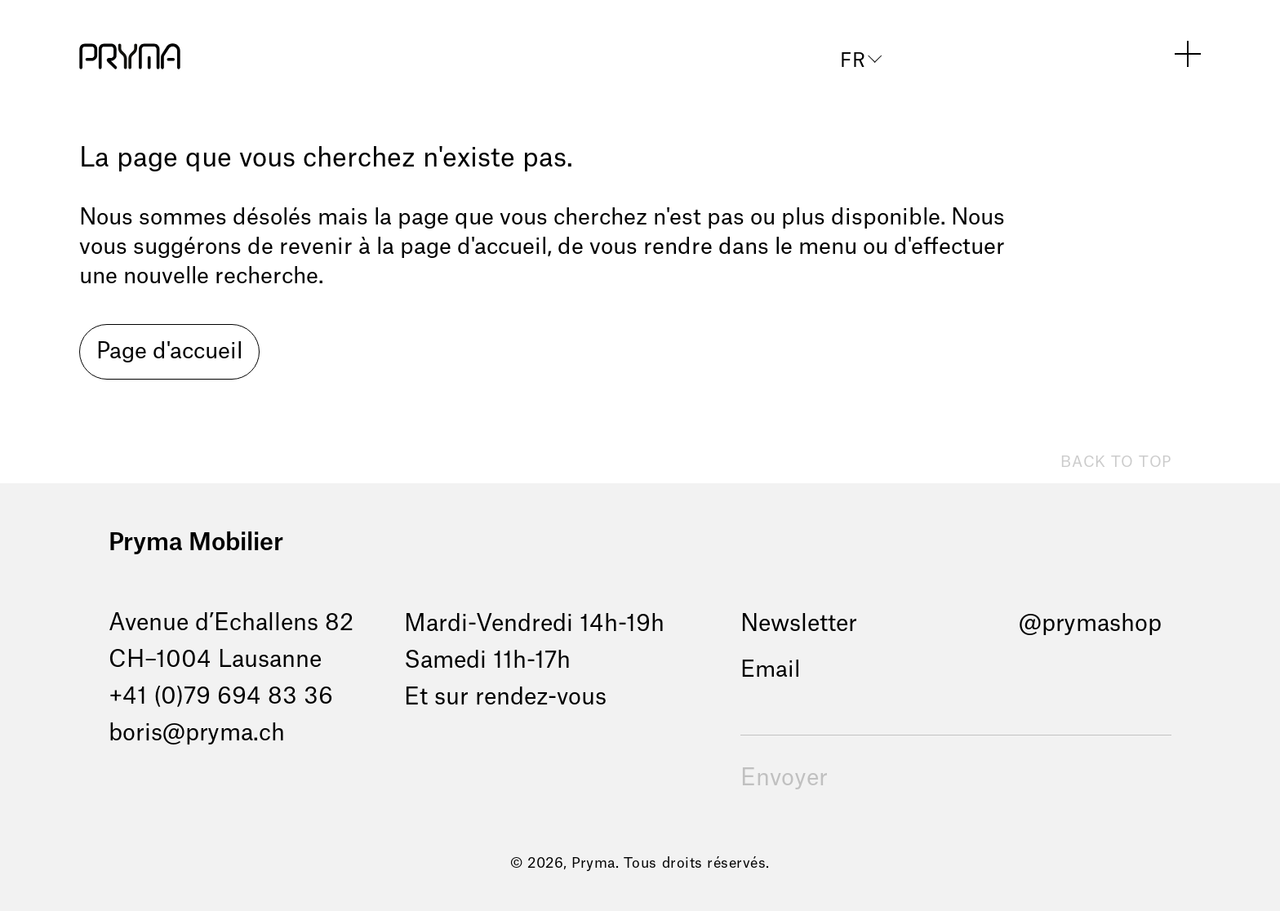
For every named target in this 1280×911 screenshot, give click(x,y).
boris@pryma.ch (197, 733)
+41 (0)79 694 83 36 (221, 696)
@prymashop (1090, 623)
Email (770, 670)
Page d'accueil (169, 351)
